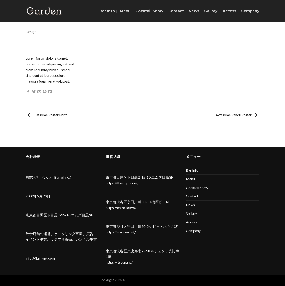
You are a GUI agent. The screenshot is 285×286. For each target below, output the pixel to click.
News (194, 11)
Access (229, 11)
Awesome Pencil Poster (236, 115)
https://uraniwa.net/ (121, 232)
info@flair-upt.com (40, 258)
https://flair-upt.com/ (122, 183)
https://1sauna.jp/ (119, 262)
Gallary (211, 11)
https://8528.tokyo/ (121, 207)
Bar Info (107, 11)
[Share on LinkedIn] (50, 92)
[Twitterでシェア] (34, 92)
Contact (176, 11)
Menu (125, 11)
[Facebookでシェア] (28, 92)
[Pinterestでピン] (44, 92)
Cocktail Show (149, 11)
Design (31, 31)
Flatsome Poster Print (47, 115)
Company (250, 11)
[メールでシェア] (39, 92)
